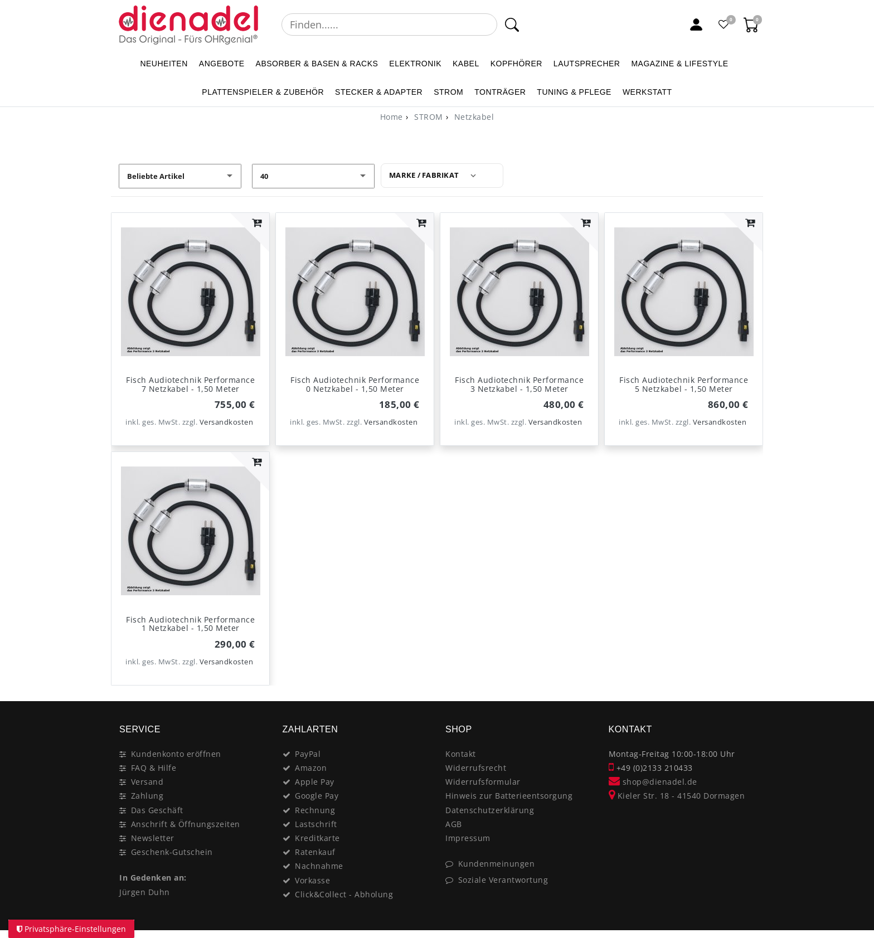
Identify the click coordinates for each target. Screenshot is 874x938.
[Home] (391, 116)
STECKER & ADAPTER (379, 92)
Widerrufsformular (483, 781)
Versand (147, 781)
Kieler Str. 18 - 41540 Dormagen (677, 795)
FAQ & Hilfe (154, 767)
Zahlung (147, 795)
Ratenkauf (315, 852)
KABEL (466, 63)
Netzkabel (472, 116)
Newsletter (152, 838)
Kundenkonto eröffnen (176, 754)
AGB (453, 824)
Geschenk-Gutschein (172, 852)
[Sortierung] (180, 176)
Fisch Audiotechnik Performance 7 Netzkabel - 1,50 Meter (190, 384)
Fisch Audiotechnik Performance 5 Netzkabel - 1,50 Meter (683, 384)
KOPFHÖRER (516, 63)
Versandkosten (227, 422)
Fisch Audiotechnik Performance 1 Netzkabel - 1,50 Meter (190, 623)
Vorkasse (312, 880)
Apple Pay (314, 781)
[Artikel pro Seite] (313, 176)
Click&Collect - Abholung (344, 894)
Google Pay (316, 795)
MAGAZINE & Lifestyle (679, 63)
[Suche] (512, 24)
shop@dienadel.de (653, 781)
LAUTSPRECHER (586, 63)
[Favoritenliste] (724, 24)
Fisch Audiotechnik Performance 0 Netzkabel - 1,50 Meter (354, 384)
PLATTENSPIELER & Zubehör (263, 92)
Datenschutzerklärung (489, 810)
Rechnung (315, 810)
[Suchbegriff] (389, 24)
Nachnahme (319, 866)
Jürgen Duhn (144, 892)
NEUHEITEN (163, 63)
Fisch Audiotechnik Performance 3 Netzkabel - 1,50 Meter (519, 384)
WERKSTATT (647, 92)
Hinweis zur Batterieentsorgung (508, 795)
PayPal (308, 754)
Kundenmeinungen (496, 863)
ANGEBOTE (222, 63)
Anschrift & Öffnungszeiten (185, 824)
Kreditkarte (317, 838)
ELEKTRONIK (415, 63)
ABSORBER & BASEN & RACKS (317, 63)
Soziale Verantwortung (503, 879)
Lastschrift (316, 824)
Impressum (468, 838)
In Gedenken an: (153, 877)
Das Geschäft (157, 810)
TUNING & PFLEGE (574, 92)
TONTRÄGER (500, 92)
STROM (448, 92)
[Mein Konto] (696, 24)
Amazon (311, 767)
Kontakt (460, 754)
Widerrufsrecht (475, 767)
